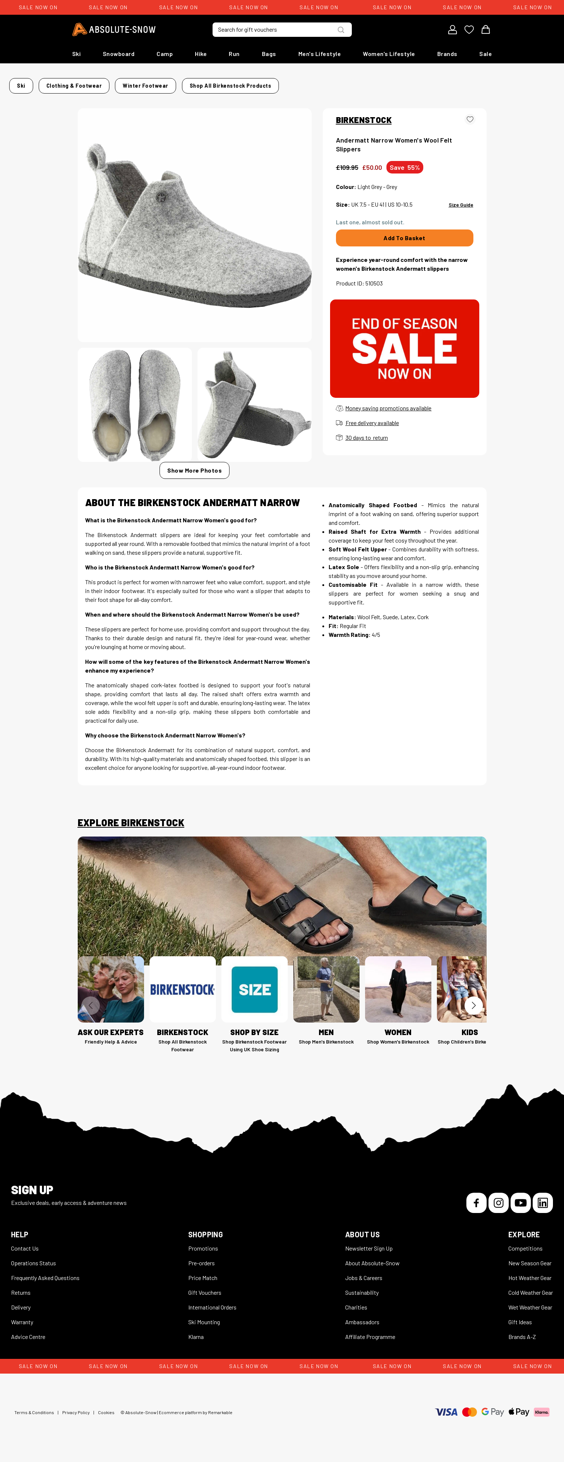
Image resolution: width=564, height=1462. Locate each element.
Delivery (21, 1313)
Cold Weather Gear (530, 1299)
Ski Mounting (204, 1328)
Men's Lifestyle (319, 53)
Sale (485, 53)
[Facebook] (476, 1209)
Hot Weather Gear (529, 1284)
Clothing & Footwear (147, 83)
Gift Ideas (520, 1328)
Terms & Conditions (34, 1418)
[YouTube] (521, 1209)
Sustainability (362, 1299)
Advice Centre (28, 1343)
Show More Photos (194, 476)
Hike (201, 53)
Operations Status (33, 1269)
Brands (447, 53)
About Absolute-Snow (372, 1269)
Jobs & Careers (363, 1284)
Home (85, 83)
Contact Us (25, 1254)
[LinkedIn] (543, 1209)
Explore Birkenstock (131, 829)
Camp (165, 53)
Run (234, 53)
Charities (356, 1313)
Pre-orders (201, 1269)
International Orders (212, 1313)
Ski (76, 53)
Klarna (196, 1343)
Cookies (106, 1418)
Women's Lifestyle (389, 53)
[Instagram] (498, 1209)
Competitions (525, 1254)
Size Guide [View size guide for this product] (461, 211)
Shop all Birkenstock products (122, 94)
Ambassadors (362, 1328)
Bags (269, 53)
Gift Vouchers (204, 1299)
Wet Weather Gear (530, 1313)
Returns (21, 1299)
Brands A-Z (522, 1343)
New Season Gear (529, 1269)
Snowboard (119, 53)
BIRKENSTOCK (364, 126)
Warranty (22, 1328)
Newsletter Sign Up (369, 1254)
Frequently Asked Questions (45, 1284)
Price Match (202, 1284)
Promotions (203, 1254)
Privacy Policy (76, 1418)
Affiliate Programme (370, 1343)
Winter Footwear (207, 83)
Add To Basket (404, 244)
